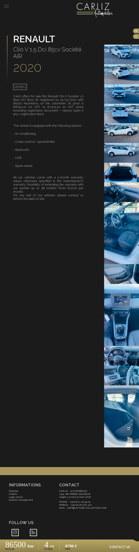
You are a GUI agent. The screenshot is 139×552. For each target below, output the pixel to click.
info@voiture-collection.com (86, 508)
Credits (13, 494)
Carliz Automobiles (108, 10)
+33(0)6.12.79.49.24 (79, 502)
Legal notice (16, 497)
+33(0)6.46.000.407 (81, 505)
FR (136, 30)
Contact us (119, 547)
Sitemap (13, 491)
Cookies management (21, 500)
